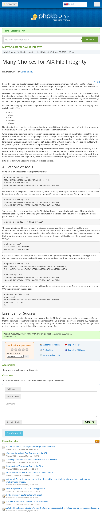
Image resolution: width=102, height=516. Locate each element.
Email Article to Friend (51, 355)
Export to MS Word (75, 350)
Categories (15, 30)
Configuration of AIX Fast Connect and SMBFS (26, 453)
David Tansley (27, 71)
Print (96, 82)
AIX (23, 30)
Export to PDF (73, 344)
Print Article (46, 350)
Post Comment (14, 433)
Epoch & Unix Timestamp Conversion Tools (25, 466)
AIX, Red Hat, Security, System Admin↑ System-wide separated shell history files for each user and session (52, 508)
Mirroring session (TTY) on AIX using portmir (25, 488)
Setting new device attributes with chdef (24, 495)
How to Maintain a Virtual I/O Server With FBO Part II (29, 472)
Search (90, 39)
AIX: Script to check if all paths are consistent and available (31, 459)
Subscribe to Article (50, 344)
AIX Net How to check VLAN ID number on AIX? (27, 501)
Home (6, 30)
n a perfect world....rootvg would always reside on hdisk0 (31, 446)
